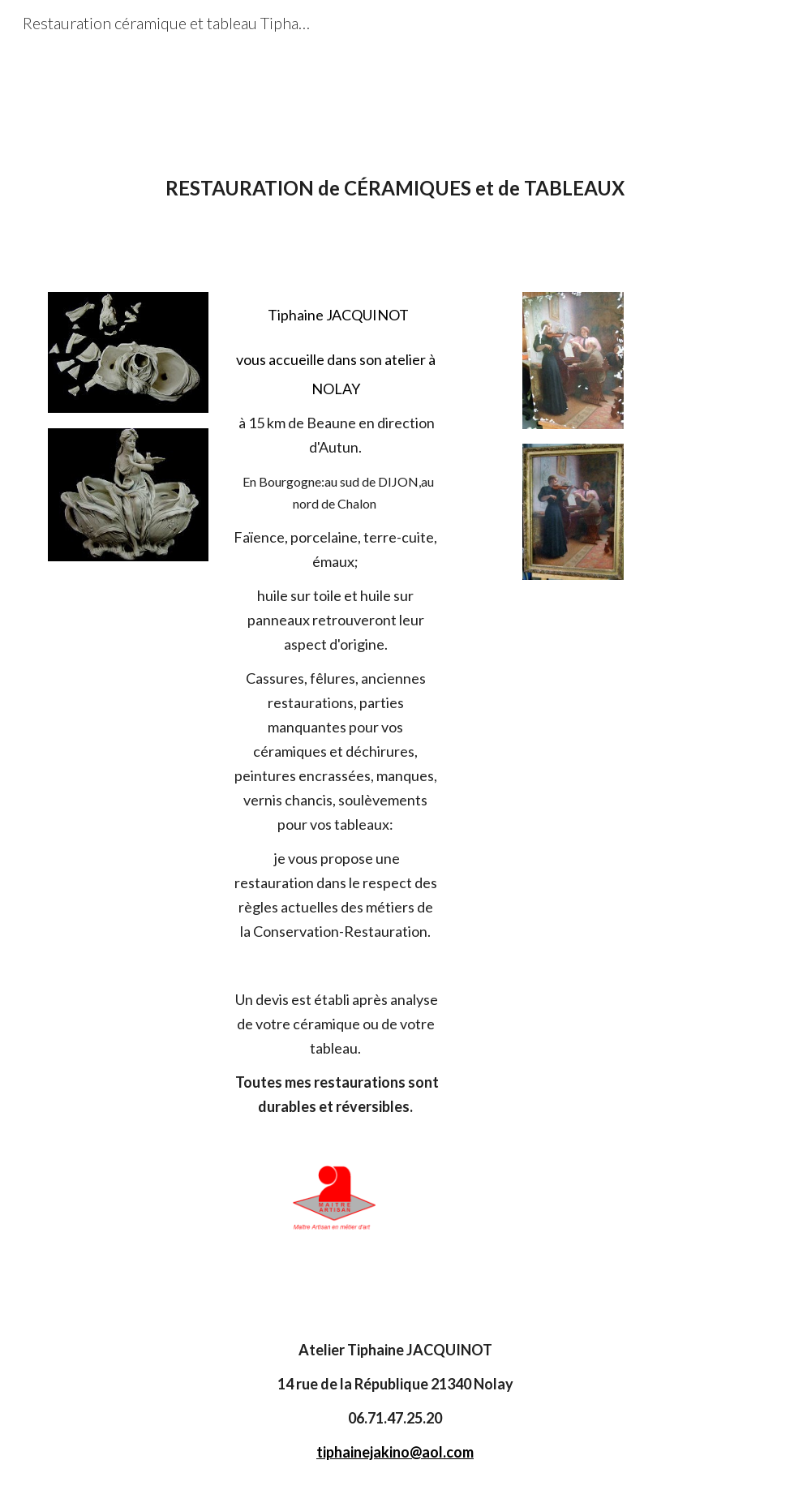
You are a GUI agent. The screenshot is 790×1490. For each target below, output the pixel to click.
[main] (395, 209)
